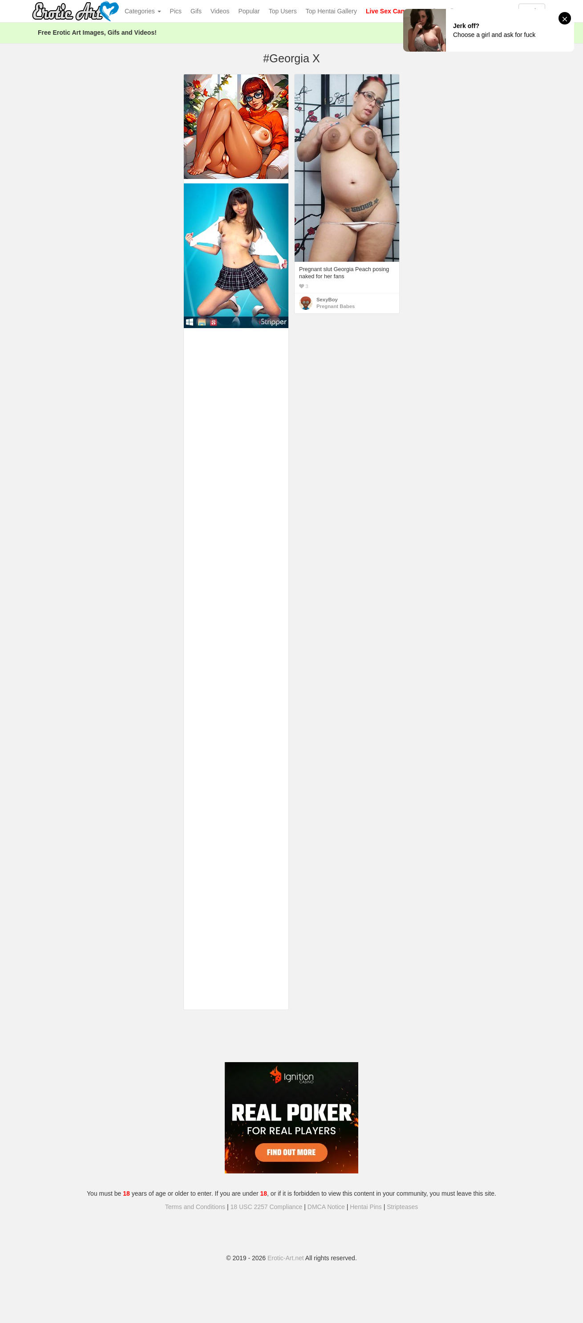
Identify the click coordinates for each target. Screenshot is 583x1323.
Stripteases (402, 1206)
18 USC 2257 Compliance (267, 1206)
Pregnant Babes (335, 306)
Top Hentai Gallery (331, 11)
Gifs (196, 11)
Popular (249, 11)
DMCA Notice (326, 1206)
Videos (220, 11)
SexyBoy (327, 299)
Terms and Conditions (195, 1206)
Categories (143, 11)
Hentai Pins (366, 1206)
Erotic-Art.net (285, 1258)
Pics (176, 11)
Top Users (283, 11)
